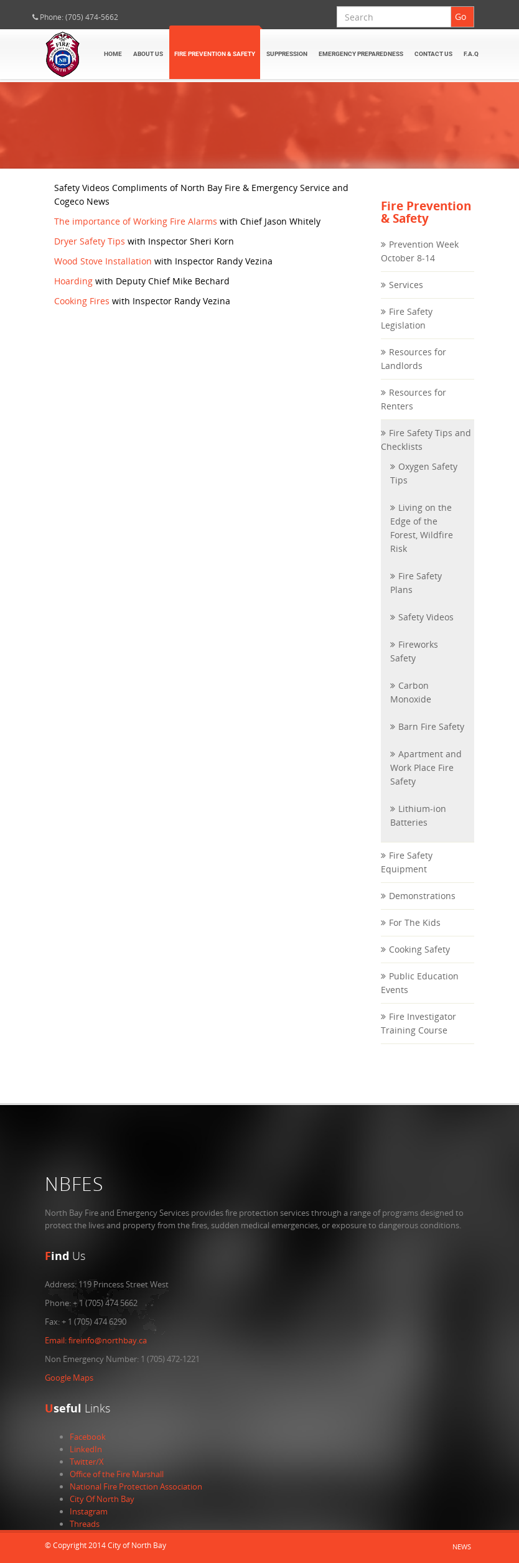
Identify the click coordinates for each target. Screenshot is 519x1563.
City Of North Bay (102, 1499)
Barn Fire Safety (431, 739)
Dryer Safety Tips (89, 253)
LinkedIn (86, 1449)
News (461, 1546)
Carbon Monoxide (410, 704)
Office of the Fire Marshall (117, 1474)
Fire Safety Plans (416, 595)
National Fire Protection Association (136, 1486)
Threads (85, 1523)
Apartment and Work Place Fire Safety (426, 780)
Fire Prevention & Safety (214, 53)
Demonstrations (422, 908)
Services (406, 297)
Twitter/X (87, 1461)
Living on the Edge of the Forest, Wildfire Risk (421, 540)
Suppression (286, 53)
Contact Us (433, 53)
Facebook (88, 1436)
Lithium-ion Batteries (418, 828)
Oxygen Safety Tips (423, 485)
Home (113, 53)
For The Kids (415, 935)
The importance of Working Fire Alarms (135, 233)
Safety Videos (426, 629)
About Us (148, 53)
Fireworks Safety (414, 663)
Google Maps (69, 1377)
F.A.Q (471, 53)
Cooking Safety (419, 962)
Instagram (89, 1511)
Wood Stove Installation (103, 273)
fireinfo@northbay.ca (96, 1340)
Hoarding (73, 293)
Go (460, 16)
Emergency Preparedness (361, 53)
